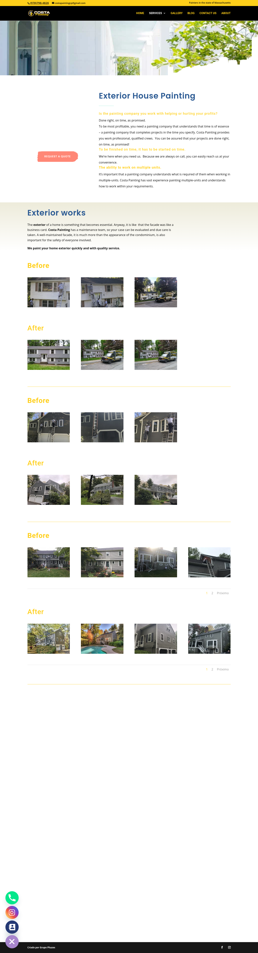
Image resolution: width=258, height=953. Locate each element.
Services (155, 13)
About (226, 13)
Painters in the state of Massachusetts (210, 3)
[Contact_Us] (12, 927)
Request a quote (57, 156)
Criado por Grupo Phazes (41, 947)
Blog (191, 13)
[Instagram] (12, 912)
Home (140, 13)
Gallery (177, 13)
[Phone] (12, 897)
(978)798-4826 (39, 3)
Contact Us (207, 13)
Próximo (223, 593)
